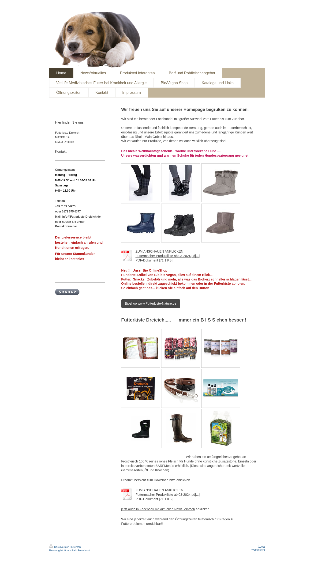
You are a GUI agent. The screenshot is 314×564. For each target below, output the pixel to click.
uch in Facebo (140, 509)
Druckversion (59, 546)
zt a (127, 509)
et (123, 509)
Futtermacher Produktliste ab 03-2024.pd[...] (167, 256)
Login (261, 546)
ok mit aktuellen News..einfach (173, 509)
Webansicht (258, 549)
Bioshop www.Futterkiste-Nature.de (150, 303)
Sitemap (76, 546)
